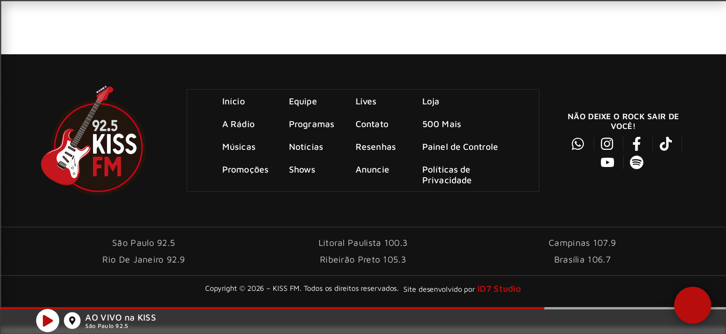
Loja (430, 101)
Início (234, 101)
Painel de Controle (460, 146)
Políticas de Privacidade (447, 174)
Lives (366, 101)
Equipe (303, 101)
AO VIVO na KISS (120, 318)
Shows (302, 169)
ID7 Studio (499, 288)
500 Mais (441, 123)
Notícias (306, 146)
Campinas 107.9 (582, 242)
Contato (372, 123)
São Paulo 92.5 (106, 326)
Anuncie (372, 169)
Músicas (239, 146)
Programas (312, 123)
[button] (692, 304)
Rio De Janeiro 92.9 (143, 259)
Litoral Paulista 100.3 (363, 242)
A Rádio (239, 123)
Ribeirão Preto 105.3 (363, 259)
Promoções (246, 169)
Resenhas (376, 146)
